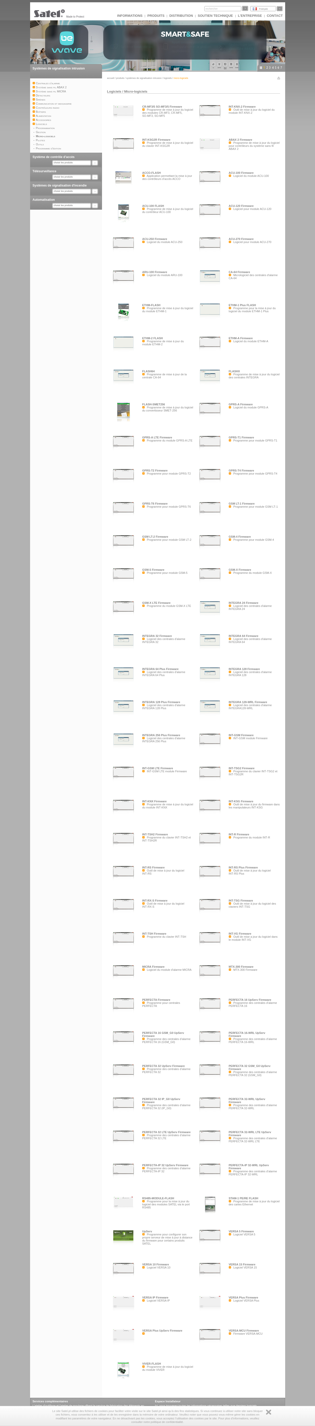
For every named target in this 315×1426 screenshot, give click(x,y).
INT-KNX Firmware (154, 801)
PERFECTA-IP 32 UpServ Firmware (165, 1165)
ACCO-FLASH (151, 172)
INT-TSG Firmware (241, 900)
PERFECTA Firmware (156, 999)
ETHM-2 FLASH (152, 338)
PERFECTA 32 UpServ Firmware (163, 1065)
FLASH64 (148, 371)
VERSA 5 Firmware (241, 1231)
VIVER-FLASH (151, 1363)
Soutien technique (216, 16)
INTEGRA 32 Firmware (157, 635)
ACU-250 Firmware (154, 238)
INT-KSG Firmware (241, 801)
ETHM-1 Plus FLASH (242, 305)
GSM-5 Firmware (153, 569)
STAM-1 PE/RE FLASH (243, 1198)
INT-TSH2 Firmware (155, 834)
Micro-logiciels (135, 91)
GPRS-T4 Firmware (241, 470)
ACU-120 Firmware (241, 205)
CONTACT (275, 16)
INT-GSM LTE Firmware (157, 768)
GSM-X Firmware (240, 569)
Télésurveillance (44, 171)
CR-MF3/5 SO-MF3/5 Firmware (162, 106)
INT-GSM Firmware (241, 735)
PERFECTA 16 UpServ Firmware (250, 999)
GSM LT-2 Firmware (155, 536)
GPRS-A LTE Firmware (157, 437)
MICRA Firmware (153, 966)
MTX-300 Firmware (241, 966)
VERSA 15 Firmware (242, 1264)
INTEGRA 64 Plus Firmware (160, 669)
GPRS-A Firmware (241, 404)
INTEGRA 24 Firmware (243, 602)
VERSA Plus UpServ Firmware (162, 1330)
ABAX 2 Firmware (240, 139)
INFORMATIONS (129, 16)
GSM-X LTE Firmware (156, 602)
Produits (156, 16)
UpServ (147, 1231)
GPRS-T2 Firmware (155, 470)
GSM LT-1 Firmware (242, 503)
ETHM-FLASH (151, 305)
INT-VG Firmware (240, 933)
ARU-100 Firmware (154, 272)
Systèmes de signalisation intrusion (59, 68)
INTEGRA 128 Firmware (244, 669)
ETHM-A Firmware (241, 338)
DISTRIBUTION (181, 16)
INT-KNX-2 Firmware (242, 106)
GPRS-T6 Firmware (155, 503)
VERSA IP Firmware (155, 1297)
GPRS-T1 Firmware (241, 437)
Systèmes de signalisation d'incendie (60, 185)
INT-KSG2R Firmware (156, 139)
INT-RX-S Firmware (155, 900)
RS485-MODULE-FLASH (158, 1198)
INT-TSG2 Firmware (242, 768)
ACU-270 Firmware (241, 238)
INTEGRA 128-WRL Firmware (248, 702)
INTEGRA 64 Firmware (243, 635)
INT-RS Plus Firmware (243, 867)
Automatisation (44, 200)
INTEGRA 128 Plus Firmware (161, 702)
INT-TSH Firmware (154, 933)
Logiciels (167, 78)
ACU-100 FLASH (153, 205)
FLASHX (234, 371)
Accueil (110, 78)
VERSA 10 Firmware (155, 1264)
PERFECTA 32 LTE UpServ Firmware (166, 1132)
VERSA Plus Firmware (243, 1297)
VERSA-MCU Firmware (244, 1330)
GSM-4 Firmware (240, 536)
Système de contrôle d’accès (54, 157)
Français (263, 9)
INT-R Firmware (239, 834)
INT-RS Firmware (153, 867)
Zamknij (268, 1412)
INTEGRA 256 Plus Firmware (161, 735)
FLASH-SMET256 (153, 404)
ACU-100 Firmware (241, 172)
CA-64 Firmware (239, 272)
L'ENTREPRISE (250, 16)
